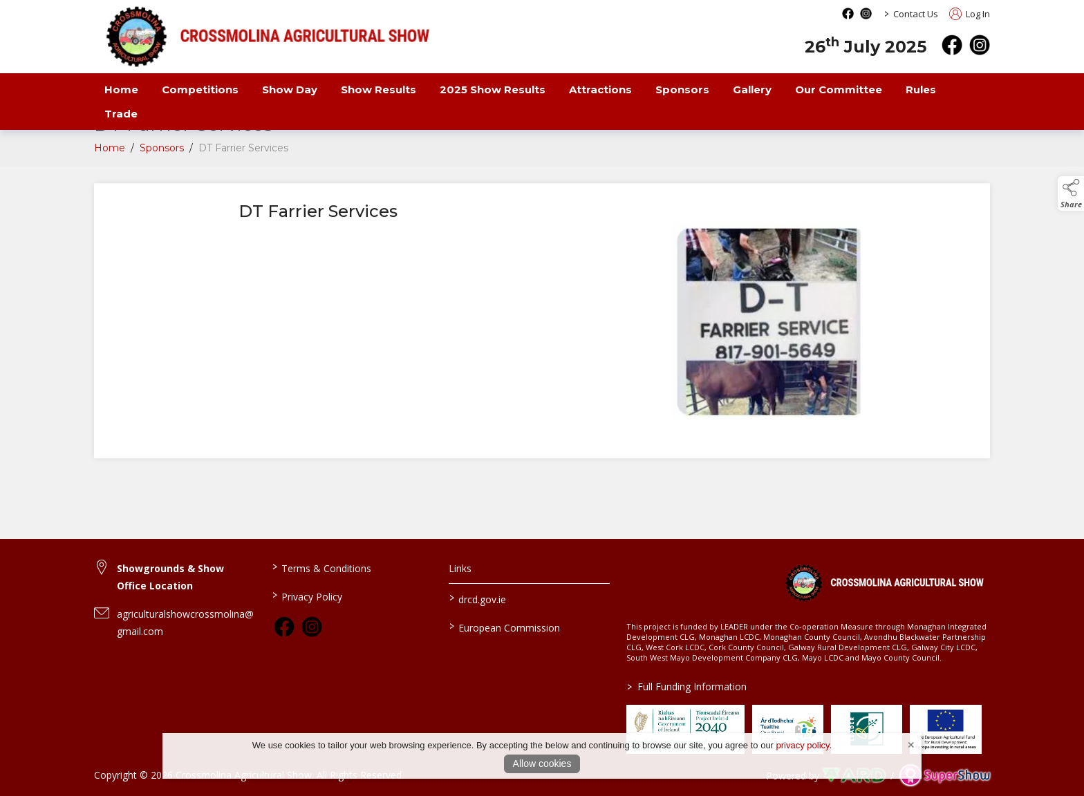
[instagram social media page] (866, 13)
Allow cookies (542, 763)
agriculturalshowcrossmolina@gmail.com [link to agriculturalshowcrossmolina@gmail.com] (185, 622)
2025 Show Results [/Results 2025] (492, 89)
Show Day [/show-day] (289, 89)
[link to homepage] (884, 582)
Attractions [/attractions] (600, 89)
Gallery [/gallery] (752, 89)
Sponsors (162, 151)
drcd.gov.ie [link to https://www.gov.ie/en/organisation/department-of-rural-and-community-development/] (477, 598)
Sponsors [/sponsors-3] (682, 89)
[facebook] (952, 45)
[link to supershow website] (944, 775)
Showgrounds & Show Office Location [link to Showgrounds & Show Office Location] (170, 577)
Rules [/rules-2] (921, 89)
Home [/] (121, 89)
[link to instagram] (311, 626)
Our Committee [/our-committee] (838, 89)
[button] (1071, 193)
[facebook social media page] (848, 13)
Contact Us (915, 14)
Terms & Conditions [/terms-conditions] (321, 567)
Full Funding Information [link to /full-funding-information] (687, 686)
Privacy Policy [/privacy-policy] (307, 595)
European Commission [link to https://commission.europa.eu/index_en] (504, 626)
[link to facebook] (284, 626)
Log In (969, 14)
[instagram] (979, 45)
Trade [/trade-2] (121, 113)
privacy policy (803, 745)
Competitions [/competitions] (200, 89)
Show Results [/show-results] (378, 89)
